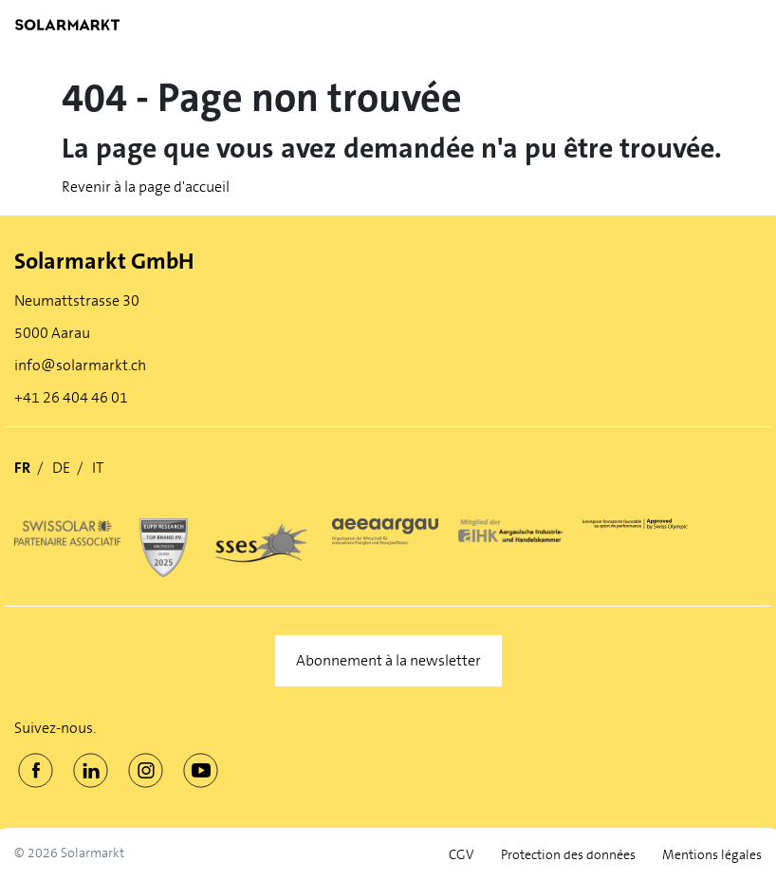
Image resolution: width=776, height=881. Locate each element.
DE (61, 468)
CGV (461, 855)
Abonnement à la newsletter (388, 660)
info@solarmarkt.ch (80, 365)
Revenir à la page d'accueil (146, 187)
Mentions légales (712, 855)
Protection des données (568, 855)
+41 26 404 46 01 (71, 397)
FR (22, 468)
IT (97, 468)
